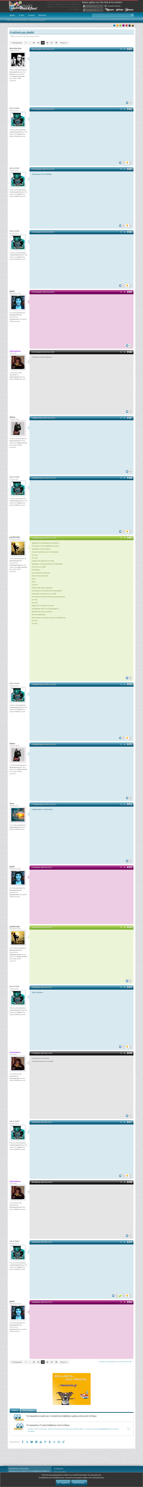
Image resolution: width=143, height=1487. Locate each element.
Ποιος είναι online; (60, 1472)
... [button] (29, 43)
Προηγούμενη (17, 43)
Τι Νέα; (21, 15)
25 (43, 43)
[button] (113, 15)
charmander (43, 1429)
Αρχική (12, 15)
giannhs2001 (74, 1429)
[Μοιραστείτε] (124, 49)
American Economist (55, 1429)
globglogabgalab (103, 1429)
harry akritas (114, 1429)
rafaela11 (31, 1429)
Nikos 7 (81, 1429)
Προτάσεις (42, 15)
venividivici (31, 1431)
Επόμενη (63, 43)
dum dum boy (17, 36)
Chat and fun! (25, 6)
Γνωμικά (31, 15)
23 (34, 43)
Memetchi (65, 1429)
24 (38, 43)
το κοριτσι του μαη (91, 1429)
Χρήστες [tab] (15, 1410)
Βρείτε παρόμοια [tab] (28, 1410)
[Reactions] (128, 102)
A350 (36, 1429)
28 (56, 43)
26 (47, 43)
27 (52, 43)
